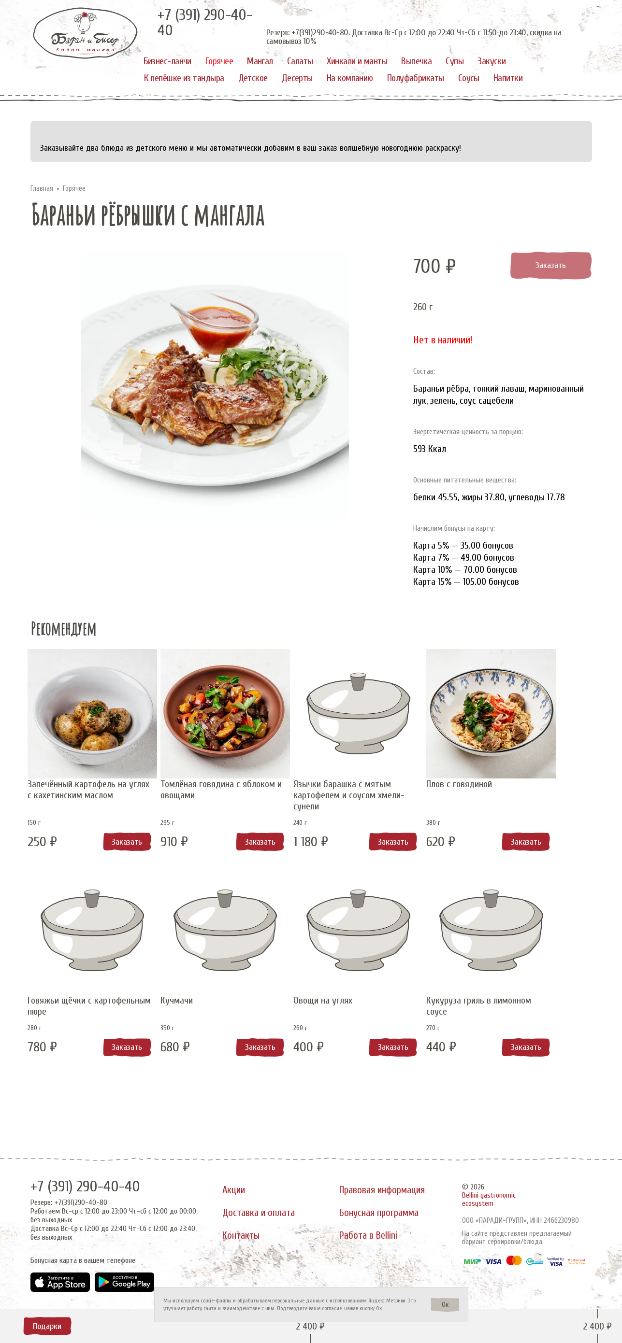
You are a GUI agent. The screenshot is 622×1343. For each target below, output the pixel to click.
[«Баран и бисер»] (85, 33)
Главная (41, 188)
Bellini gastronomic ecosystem (489, 1193)
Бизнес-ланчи (167, 61)
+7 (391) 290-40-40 (92, 1180)
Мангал (260, 61)
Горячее (219, 61)
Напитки (507, 78)
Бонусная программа (382, 1212)
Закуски (491, 61)
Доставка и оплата (260, 1212)
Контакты (242, 1239)
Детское (253, 78)
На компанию (350, 78)
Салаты (300, 61)
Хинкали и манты (357, 61)
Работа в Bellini (372, 1239)
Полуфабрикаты (415, 78)
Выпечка (416, 61)
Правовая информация (386, 1184)
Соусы (468, 78)
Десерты (297, 78)
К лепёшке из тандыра (184, 78)
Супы (454, 61)
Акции (234, 1184)
